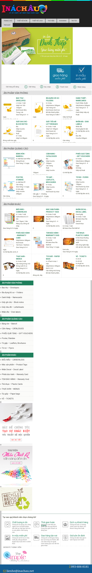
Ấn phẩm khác (12, 204)
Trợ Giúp (7, 25)
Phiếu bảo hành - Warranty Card (23, 235)
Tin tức (74, 21)
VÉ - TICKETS (81, 256)
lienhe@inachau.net (18, 571)
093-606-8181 (79, 566)
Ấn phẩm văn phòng (16, 93)
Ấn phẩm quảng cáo (16, 148)
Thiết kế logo (37, 21)
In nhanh (62, 21)
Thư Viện (51, 21)
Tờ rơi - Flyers (82, 177)
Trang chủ (8, 21)
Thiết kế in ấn (22, 21)
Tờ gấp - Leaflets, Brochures (51, 179)
